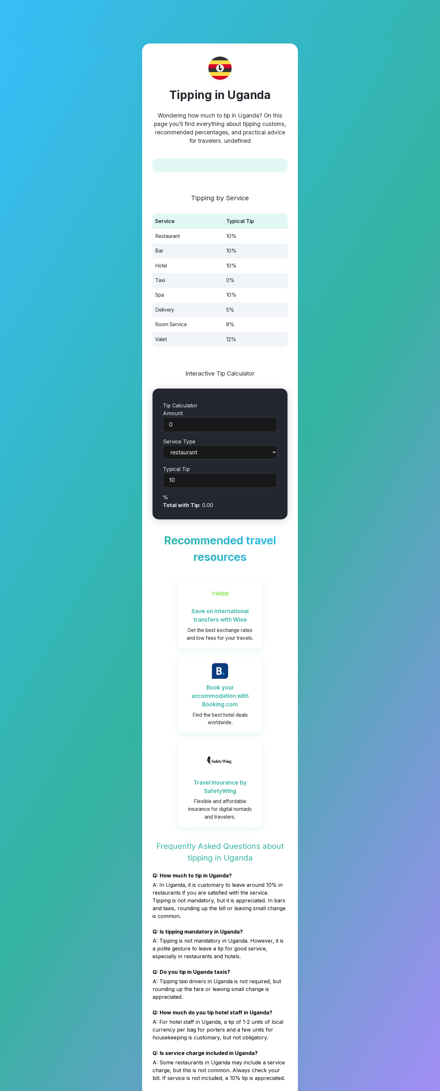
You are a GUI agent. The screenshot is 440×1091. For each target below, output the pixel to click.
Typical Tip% (220, 483)
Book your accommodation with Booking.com (220, 696)
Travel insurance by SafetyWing (220, 786)
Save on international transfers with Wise (220, 615)
